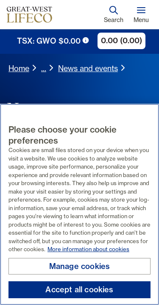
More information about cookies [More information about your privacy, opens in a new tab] (88, 249)
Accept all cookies (79, 289)
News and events (88, 68)
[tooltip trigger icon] (86, 40)
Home (18, 68)
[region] (79, 204)
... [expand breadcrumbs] (43, 68)
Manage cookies (79, 266)
